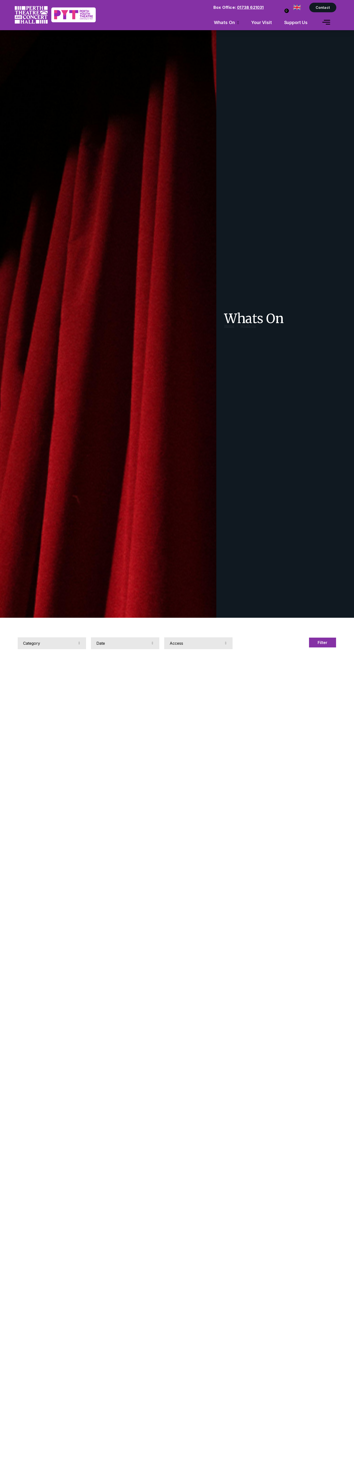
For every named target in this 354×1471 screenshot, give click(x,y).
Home (229, 330)
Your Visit (261, 22)
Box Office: (238, 7)
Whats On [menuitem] (224, 22)
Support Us (296, 22)
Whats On (248, 330)
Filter (322, 642)
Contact (323, 7)
